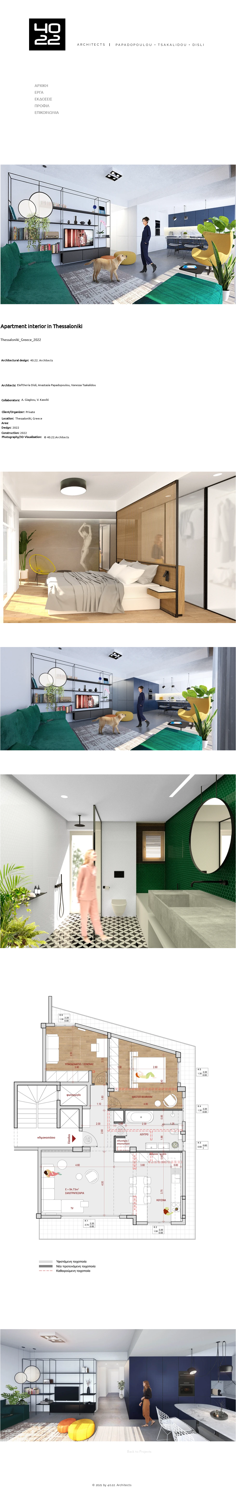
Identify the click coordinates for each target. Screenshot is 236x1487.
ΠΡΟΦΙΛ (42, 105)
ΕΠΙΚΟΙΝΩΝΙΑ (47, 112)
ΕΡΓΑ (39, 92)
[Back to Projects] (135, 1451)
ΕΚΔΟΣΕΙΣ (43, 98)
